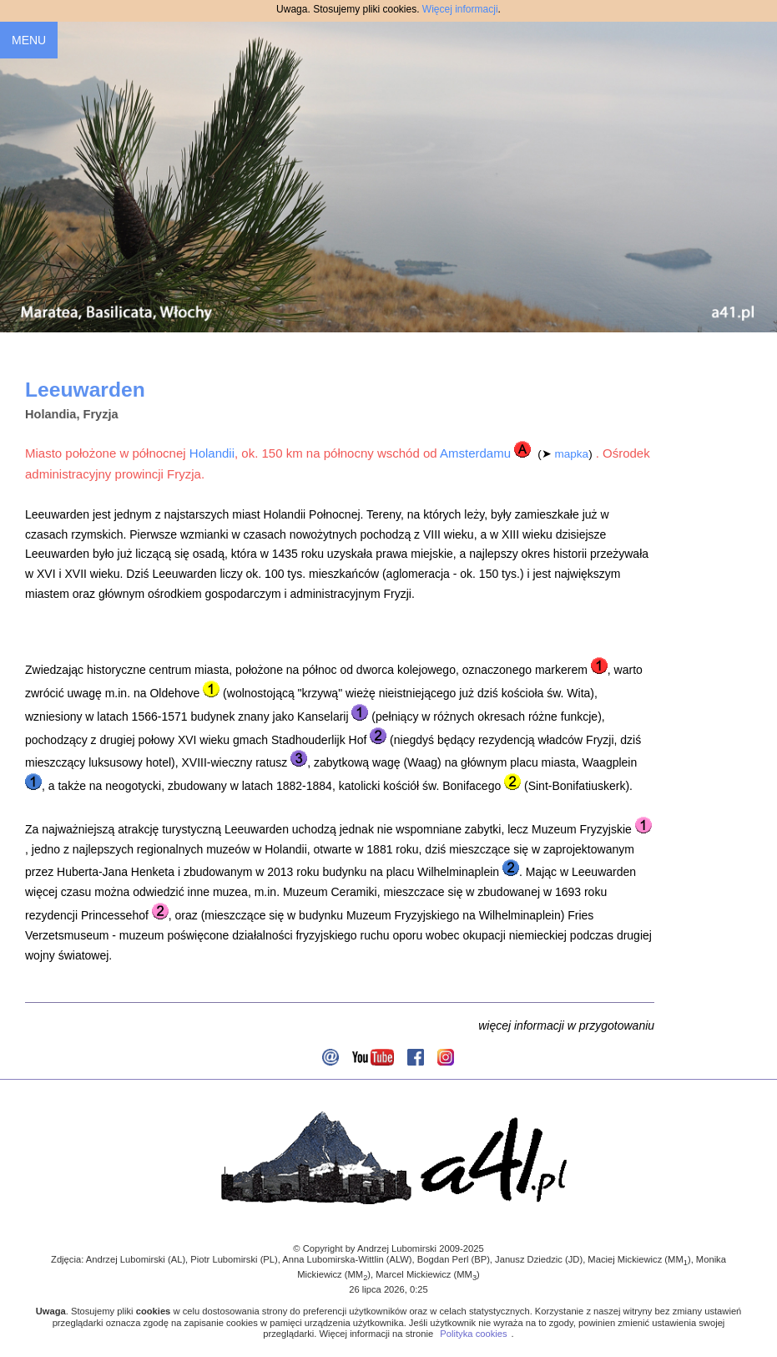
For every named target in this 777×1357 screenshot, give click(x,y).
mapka (572, 454)
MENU (29, 40)
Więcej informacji (460, 9)
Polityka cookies (473, 1334)
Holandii (212, 453)
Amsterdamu (475, 453)
